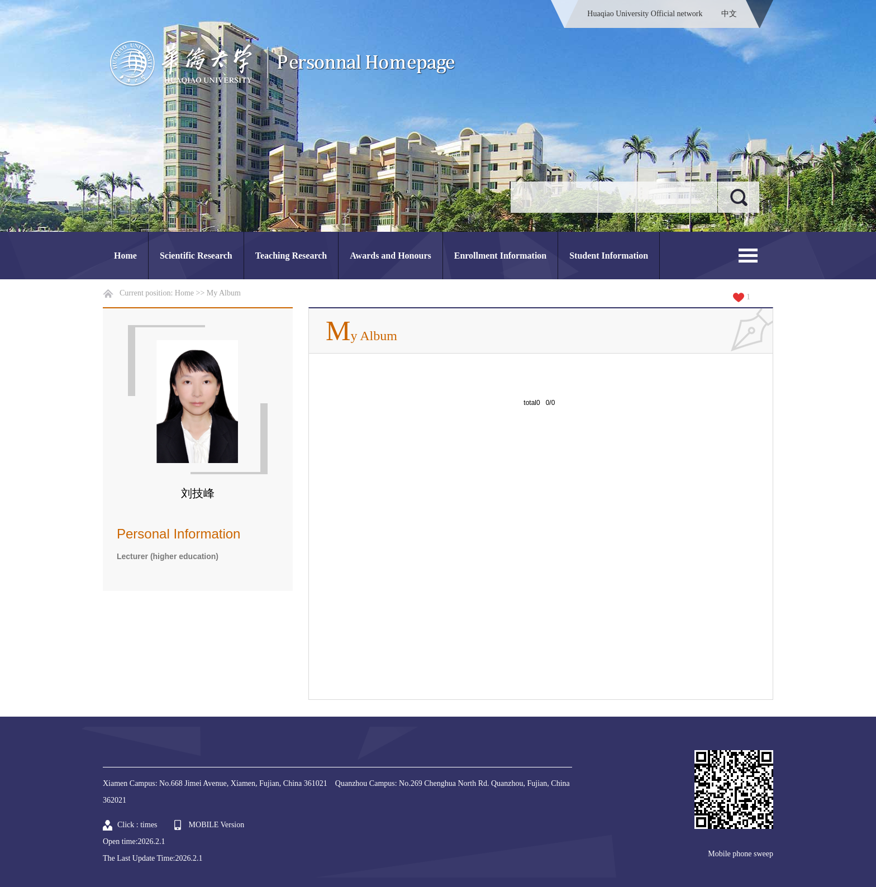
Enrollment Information (500, 255)
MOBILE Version (217, 825)
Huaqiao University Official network (644, 13)
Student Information (608, 255)
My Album (224, 293)
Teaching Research (291, 255)
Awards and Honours (390, 255)
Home (125, 255)
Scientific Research (196, 255)
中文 (729, 13)
